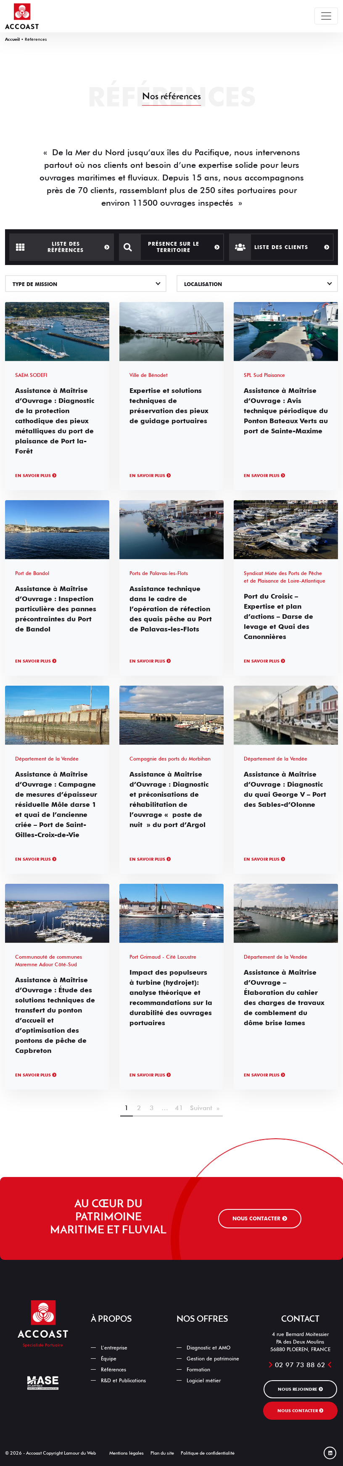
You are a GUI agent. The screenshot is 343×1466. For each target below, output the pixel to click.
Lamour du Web (80, 1453)
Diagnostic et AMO (208, 1347)
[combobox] (85, 283)
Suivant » (204, 1108)
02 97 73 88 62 (300, 1365)
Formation (198, 1369)
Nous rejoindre (300, 1389)
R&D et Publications (123, 1380)
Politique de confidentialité (208, 1453)
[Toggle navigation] (326, 16)
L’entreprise (114, 1347)
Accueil (12, 39)
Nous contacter (259, 1218)
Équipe (108, 1358)
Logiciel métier (204, 1380)
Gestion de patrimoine (213, 1358)
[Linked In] (330, 1453)
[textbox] (86, 284)
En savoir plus (35, 475)
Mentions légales (126, 1453)
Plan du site (162, 1453)
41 (179, 1108)
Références (113, 1369)
